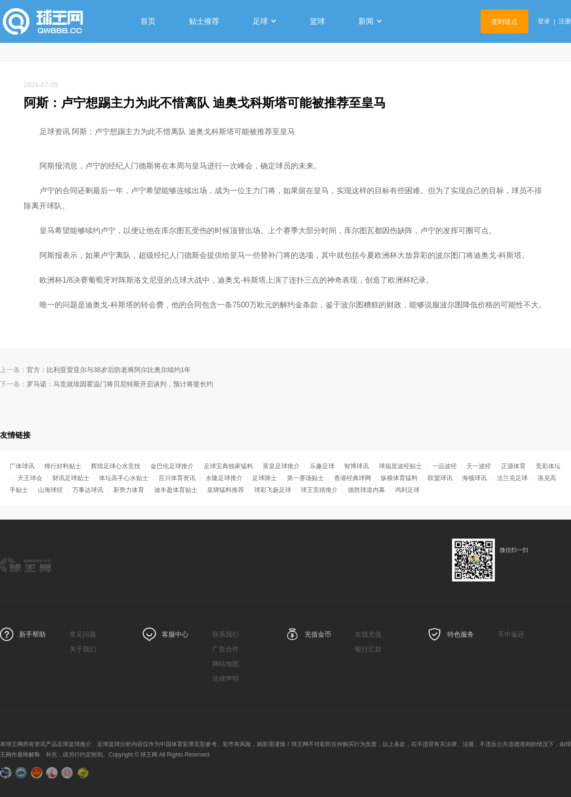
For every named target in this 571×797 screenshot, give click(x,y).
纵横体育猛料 (399, 478)
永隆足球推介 (224, 478)
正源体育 (513, 466)
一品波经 (444, 466)
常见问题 (82, 634)
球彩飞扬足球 (272, 489)
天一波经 (478, 466)
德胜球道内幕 (366, 489)
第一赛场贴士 (305, 478)
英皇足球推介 (281, 466)
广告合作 (225, 649)
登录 (544, 21)
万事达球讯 (87, 489)
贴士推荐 (204, 21)
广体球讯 (22, 466)
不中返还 (511, 634)
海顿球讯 (474, 478)
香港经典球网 (352, 478)
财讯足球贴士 (70, 478)
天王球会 (30, 478)
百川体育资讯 (177, 478)
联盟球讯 (440, 478)
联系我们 (225, 634)
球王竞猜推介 (319, 489)
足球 (264, 21)
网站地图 (225, 664)
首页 (148, 21)
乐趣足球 (322, 466)
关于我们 (82, 649)
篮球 (317, 21)
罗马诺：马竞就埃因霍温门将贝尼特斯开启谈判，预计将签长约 (120, 384)
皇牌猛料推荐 (225, 489)
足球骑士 (264, 478)
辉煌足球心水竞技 (115, 466)
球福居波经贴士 (400, 466)
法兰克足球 (512, 478)
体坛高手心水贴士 (123, 478)
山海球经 (50, 489)
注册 (565, 21)
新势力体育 (128, 489)
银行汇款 (368, 649)
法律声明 (225, 678)
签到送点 (504, 21)
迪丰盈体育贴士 (175, 489)
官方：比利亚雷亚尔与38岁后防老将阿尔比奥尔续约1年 (109, 370)
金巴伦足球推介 (172, 466)
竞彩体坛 (548, 466)
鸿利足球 (407, 489)
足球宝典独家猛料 (228, 466)
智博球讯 (356, 466)
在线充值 (368, 634)
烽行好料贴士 (62, 466)
